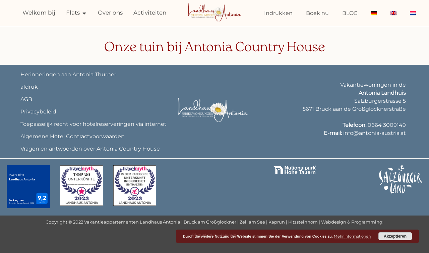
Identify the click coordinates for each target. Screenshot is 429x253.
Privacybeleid (38, 111)
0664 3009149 (387, 125)
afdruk (29, 87)
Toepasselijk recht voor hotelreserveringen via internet (93, 124)
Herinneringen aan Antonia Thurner (68, 74)
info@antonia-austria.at (374, 133)
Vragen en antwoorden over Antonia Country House (90, 149)
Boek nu (317, 12)
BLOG (350, 12)
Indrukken (278, 12)
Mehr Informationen (352, 236)
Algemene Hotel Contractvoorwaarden (72, 136)
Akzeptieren (395, 236)
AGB (26, 99)
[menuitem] (374, 11)
